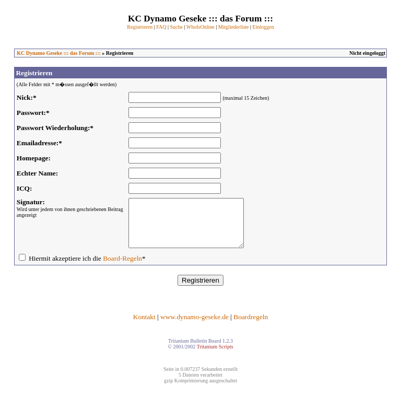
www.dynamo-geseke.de (194, 326)
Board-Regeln (122, 268)
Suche (176, 27)
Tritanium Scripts (215, 356)
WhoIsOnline (200, 27)
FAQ (161, 27)
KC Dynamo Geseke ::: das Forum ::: (59, 53)
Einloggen (263, 27)
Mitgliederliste (233, 27)
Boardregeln (250, 326)
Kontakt (144, 326)
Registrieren (139, 27)
